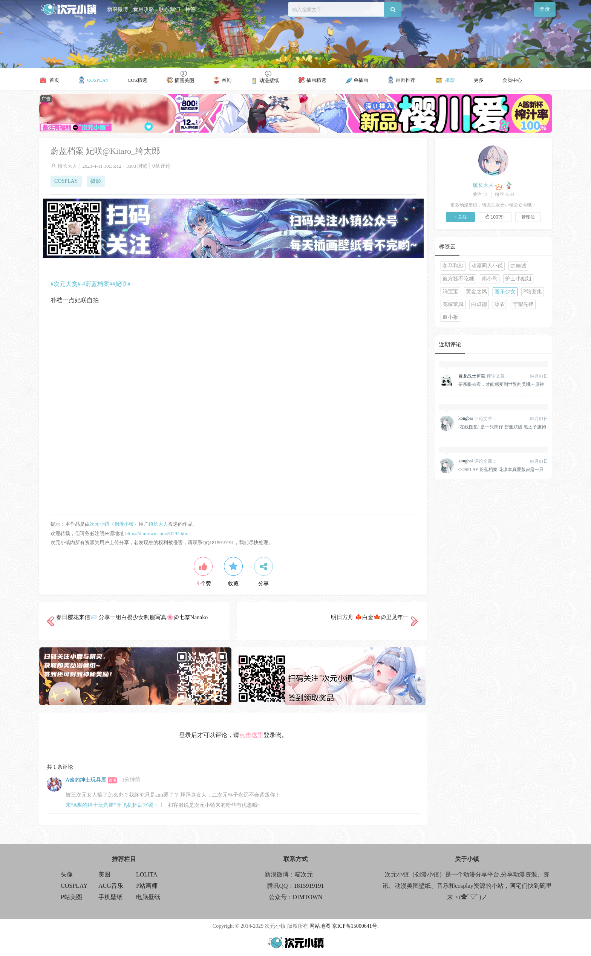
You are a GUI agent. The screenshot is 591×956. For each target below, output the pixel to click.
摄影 (95, 181)
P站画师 (147, 886)
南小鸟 (490, 278)
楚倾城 (518, 266)
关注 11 (480, 194)
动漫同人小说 (487, 266)
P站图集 (532, 291)
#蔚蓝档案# (97, 284)
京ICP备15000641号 (354, 926)
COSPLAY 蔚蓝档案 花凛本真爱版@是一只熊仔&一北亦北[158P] (501, 469)
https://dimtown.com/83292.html (157, 533)
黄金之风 (476, 291)
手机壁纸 (110, 897)
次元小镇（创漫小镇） (114, 524)
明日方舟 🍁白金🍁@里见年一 (370, 617)
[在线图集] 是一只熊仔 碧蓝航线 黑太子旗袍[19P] (502, 427)
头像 (67, 874)
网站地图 (320, 926)
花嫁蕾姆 (453, 304)
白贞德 (479, 304)
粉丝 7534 (504, 194)
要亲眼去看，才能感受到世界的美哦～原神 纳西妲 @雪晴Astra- (501, 384)
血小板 (450, 317)
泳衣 (500, 304)
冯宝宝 (450, 291)
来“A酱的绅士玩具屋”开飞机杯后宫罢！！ (115, 805)
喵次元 (304, 874)
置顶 (112, 780)
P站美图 (71, 897)
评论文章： (483, 376)
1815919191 (309, 886)
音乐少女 (505, 291)
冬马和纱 (453, 266)
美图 (104, 874)
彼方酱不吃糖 (458, 278)
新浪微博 (117, 9)
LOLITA (146, 874)
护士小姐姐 (518, 278)
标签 (190, 9)
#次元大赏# (66, 284)
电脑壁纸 (148, 897)
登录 (544, 9)
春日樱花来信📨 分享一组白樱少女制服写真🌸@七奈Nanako (132, 617)
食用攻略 (143, 9)
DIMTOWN (308, 897)
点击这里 (251, 735)
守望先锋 (523, 304)
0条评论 (161, 166)
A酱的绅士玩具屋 (86, 780)
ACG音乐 (110, 886)
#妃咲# (121, 284)
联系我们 (169, 9)
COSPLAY (66, 181)
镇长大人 (67, 166)
